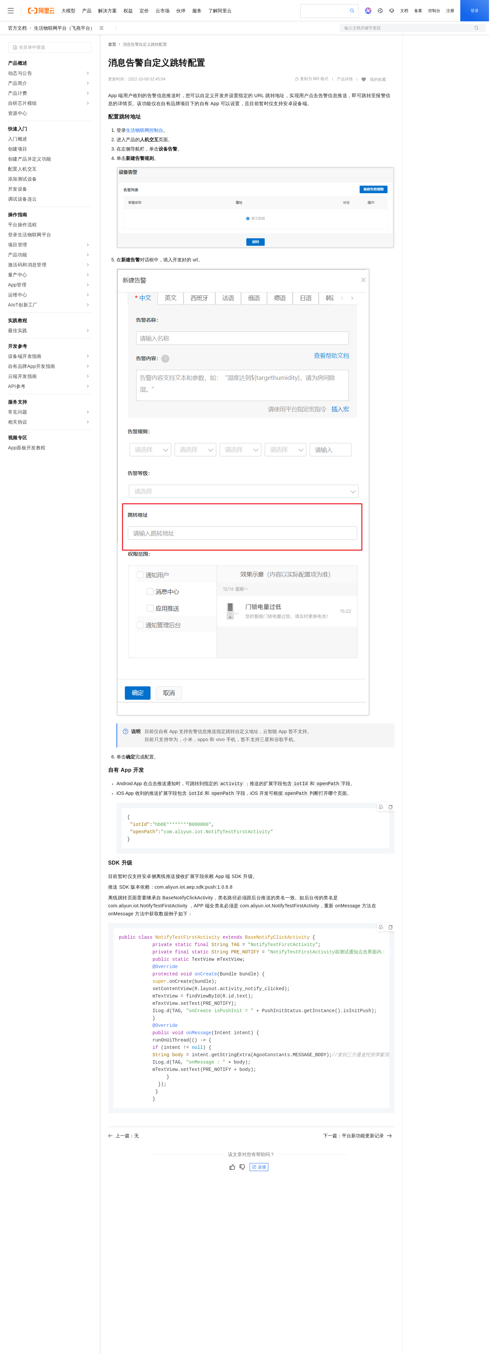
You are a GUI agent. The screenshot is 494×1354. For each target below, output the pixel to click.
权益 (128, 10)
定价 (144, 10)
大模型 (68, 10)
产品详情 (345, 79)
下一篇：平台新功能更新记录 (357, 1144)
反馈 (259, 1176)
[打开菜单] (10, 10)
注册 (450, 10)
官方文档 (17, 28)
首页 (112, 44)
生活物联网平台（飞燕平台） (64, 28)
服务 (197, 10)
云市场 (163, 10)
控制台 (434, 10)
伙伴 (181, 10)
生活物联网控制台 (144, 130)
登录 (475, 10)
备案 (418, 10)
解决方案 (107, 10)
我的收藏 (378, 79)
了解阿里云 (220, 10)
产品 (86, 10)
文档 (404, 10)
